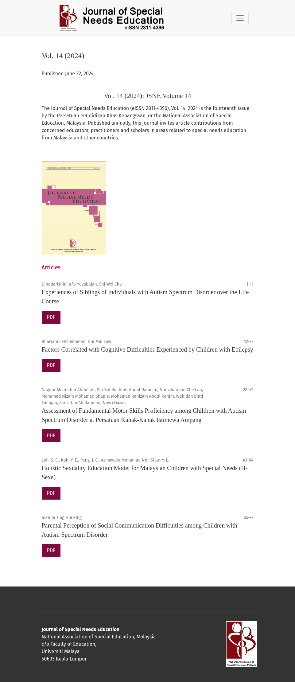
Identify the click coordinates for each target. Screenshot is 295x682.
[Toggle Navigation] (240, 18)
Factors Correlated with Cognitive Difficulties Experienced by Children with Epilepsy (147, 349)
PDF (51, 317)
